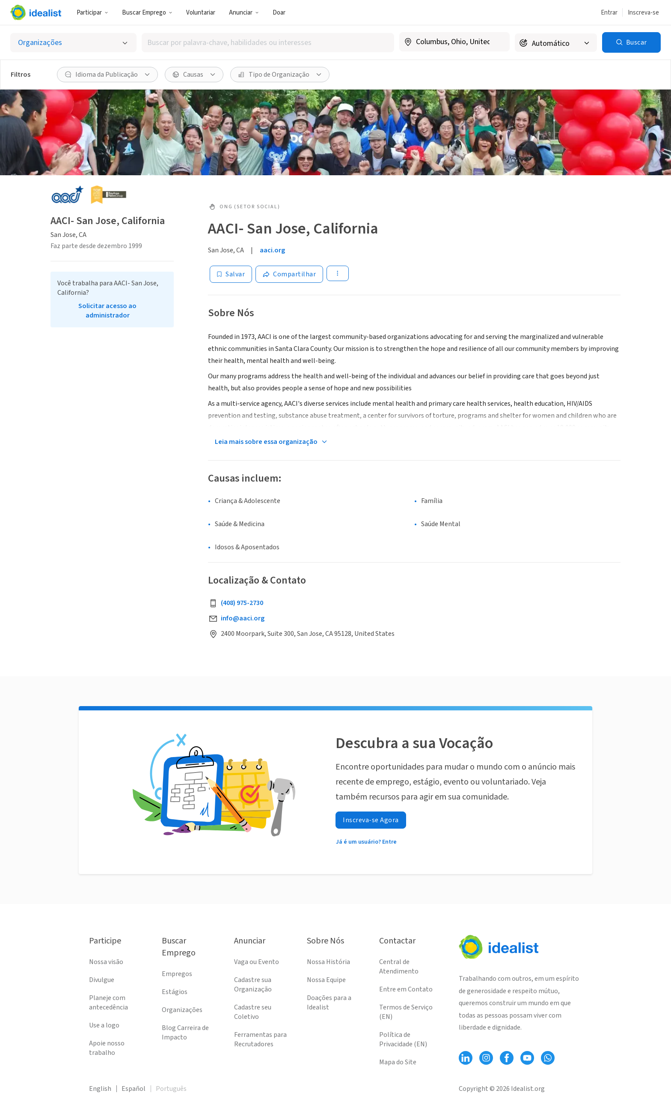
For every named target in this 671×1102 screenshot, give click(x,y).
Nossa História (328, 962)
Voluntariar (200, 12)
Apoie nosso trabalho (107, 1048)
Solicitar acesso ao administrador (107, 310)
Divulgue (101, 980)
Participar (92, 12)
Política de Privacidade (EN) (403, 1039)
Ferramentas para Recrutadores (260, 1039)
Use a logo (104, 1025)
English (100, 1088)
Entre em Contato (406, 989)
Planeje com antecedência (108, 1002)
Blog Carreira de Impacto (185, 1032)
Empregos (177, 974)
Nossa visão (106, 962)
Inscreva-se (643, 12)
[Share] (289, 274)
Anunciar (244, 12)
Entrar (609, 12)
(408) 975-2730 (242, 603)
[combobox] (268, 42)
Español (133, 1088)
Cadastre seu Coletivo (252, 1012)
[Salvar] (231, 274)
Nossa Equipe (326, 980)
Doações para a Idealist (329, 1002)
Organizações (182, 1010)
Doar (279, 12)
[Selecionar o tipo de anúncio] (73, 42)
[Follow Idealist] (465, 1058)
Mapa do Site (397, 1062)
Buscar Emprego (147, 12)
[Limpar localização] (498, 42)
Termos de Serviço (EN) (406, 1012)
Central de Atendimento (399, 966)
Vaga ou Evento (256, 962)
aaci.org (272, 250)
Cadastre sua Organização (253, 984)
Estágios (174, 992)
